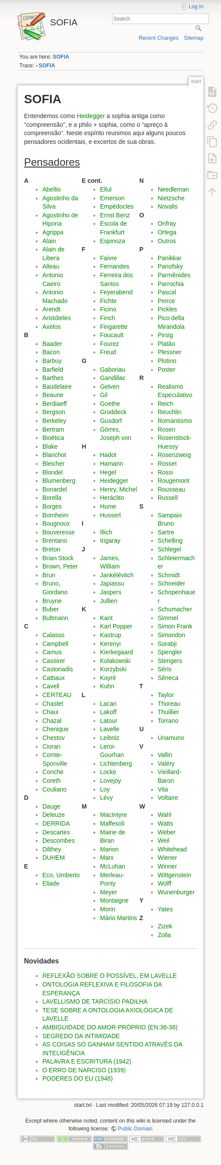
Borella (52, 497)
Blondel (52, 472)
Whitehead (172, 849)
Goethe (110, 403)
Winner (167, 866)
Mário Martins (118, 917)
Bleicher (53, 463)
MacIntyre (113, 814)
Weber (167, 832)
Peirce (166, 300)
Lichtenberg (116, 763)
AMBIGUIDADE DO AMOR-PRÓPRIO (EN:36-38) (110, 1027)
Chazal (52, 720)
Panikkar (169, 258)
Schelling (170, 540)
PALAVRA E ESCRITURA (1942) (86, 1061)
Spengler (170, 652)
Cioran (51, 746)
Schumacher (175, 609)
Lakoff (108, 711)
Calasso (53, 634)
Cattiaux (53, 677)
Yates (165, 909)
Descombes (58, 840)
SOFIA (61, 57)
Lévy (106, 797)
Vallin (165, 754)
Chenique (55, 729)
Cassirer (53, 660)
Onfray (167, 223)
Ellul (105, 189)
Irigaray (110, 540)
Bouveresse (58, 532)
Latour (108, 720)
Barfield (52, 369)
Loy (105, 789)
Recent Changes (159, 38)
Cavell (50, 686)
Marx (107, 857)
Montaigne (114, 900)
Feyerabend (116, 292)
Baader (52, 343)
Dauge (51, 806)
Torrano (168, 720)
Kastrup (110, 634)
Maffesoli (112, 823)
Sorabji (167, 643)
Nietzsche (171, 198)
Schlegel (169, 549)
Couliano (54, 789)
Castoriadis (57, 669)
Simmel (168, 617)
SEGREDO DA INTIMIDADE (81, 1035)
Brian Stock (58, 558)
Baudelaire (57, 386)
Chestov (53, 737)
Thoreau (169, 703)
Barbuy (52, 360)
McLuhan (112, 866)
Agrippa (52, 232)
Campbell (55, 643)
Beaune (52, 394)
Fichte (108, 300)
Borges (52, 506)
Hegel (108, 472)
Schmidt (169, 575)
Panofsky (170, 266)
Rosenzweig (174, 454)
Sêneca (168, 677)
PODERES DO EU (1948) (77, 1078)
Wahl (164, 814)
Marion (109, 849)
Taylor (166, 694)
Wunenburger (176, 892)
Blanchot (54, 454)
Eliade (50, 883)
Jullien (108, 600)
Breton (51, 549)
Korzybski (113, 669)
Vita (163, 789)
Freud (108, 352)
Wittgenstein (174, 875)
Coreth (51, 780)
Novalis (168, 206)
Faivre (108, 258)
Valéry (166, 763)
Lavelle (109, 729)
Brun (48, 575)
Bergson (53, 411)
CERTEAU (57, 694)
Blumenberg (59, 480)
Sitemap (194, 38)
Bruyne (52, 600)
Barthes (52, 377)
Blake (50, 446)
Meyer (108, 892)
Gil (103, 394)
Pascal (167, 292)
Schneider (171, 583)
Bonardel (54, 489)
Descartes (56, 832)
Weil (163, 840)
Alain (49, 240)
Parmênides (174, 275)
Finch (107, 317)
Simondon (171, 634)
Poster (166, 369)
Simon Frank (175, 626)
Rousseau (171, 489)
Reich (165, 403)
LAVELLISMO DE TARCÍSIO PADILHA (95, 1001)
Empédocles (117, 206)
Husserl (110, 515)
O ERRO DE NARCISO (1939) (84, 1070)
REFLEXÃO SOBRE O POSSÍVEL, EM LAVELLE (109, 975)
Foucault (112, 334)
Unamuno (171, 737)
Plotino (167, 360)
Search (199, 28)
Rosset (167, 463)
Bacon (51, 352)
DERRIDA (56, 823)
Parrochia (171, 283)
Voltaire (168, 797)
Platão (166, 343)
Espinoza (112, 240)
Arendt (51, 309)
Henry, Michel (118, 489)
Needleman (173, 189)
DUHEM (53, 857)
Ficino (108, 309)
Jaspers (110, 592)
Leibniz (109, 737)
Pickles (167, 309)
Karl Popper (116, 626)
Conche (52, 771)
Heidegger (91, 115)
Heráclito (112, 497)
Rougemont (173, 480)
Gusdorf (111, 420)
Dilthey (51, 849)
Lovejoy (110, 780)
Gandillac (112, 377)
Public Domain (135, 1129)
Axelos (51, 326)
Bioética (53, 437)
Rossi (165, 472)
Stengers (170, 660)
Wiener (167, 857)
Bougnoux (56, 523)
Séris (165, 669)
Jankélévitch (117, 575)
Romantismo (175, 420)
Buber (50, 609)
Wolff (164, 883)
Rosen (166, 429)
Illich (106, 532)
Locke (108, 771)
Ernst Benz (115, 215)
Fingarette (114, 326)
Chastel (52, 703)
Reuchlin (169, 411)
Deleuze (53, 814)
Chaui (50, 711)
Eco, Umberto (61, 875)
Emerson (112, 198)
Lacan (108, 703)
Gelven (109, 386)
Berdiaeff (54, 403)
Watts (165, 823)
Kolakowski (115, 660)
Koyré (108, 677)
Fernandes (114, 266)
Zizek (165, 926)
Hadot (108, 454)
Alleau (50, 266)
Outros (167, 240)
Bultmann (55, 617)
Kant (106, 617)
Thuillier (168, 711)
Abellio (51, 189)
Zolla (164, 934)
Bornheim (55, 515)
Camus (52, 652)
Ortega (167, 232)
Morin (107, 909)
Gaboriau (112, 369)
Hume (108, 506)
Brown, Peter (60, 566)
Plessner (169, 352)
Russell (168, 497)
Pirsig (165, 334)
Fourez (109, 343)
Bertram (53, 429)
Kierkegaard (116, 652)
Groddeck (113, 411)
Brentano (54, 540)
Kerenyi (110, 643)
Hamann (111, 463)
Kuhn (107, 686)
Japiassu (112, 583)
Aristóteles (56, 317)
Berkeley (54, 420)
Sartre (166, 532)
